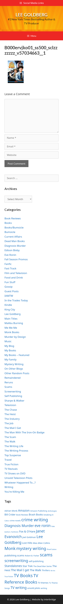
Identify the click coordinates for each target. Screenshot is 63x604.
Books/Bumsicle (13, 227)
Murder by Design (15, 337)
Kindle (8, 305)
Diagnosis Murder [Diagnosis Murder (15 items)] (19, 525)
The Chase (10, 409)
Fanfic (8, 264)
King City (9, 309)
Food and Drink (13, 277)
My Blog (9, 346)
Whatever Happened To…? (20, 482)
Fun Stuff (9, 282)
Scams (8, 387)
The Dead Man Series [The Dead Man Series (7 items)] (42, 566)
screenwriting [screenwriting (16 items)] (16, 560)
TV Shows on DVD (14, 473)
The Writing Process (16, 450)
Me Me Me (10, 327)
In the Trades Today (16, 300)
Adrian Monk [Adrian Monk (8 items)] (10, 510)
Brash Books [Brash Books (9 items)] (36, 514)
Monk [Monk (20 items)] (10, 548)
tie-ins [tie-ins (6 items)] (53, 571)
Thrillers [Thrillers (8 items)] (46, 570)
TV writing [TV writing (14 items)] (18, 587)
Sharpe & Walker (14, 400)
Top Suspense (12, 455)
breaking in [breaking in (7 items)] (48, 515)
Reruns (8, 382)
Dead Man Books (14, 241)
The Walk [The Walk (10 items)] (35, 570)
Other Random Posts (16, 373)
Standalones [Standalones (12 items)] (13, 566)
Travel (8, 459)
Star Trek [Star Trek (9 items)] (28, 566)
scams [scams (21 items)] (46, 555)
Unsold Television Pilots (18, 478)
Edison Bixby (12, 250)
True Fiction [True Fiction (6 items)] (8, 576)
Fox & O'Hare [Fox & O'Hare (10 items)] (27, 531)
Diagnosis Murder (15, 245)
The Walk (9, 441)
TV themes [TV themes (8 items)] (43, 582)
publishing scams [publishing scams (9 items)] (14, 555)
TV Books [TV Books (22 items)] (23, 575)
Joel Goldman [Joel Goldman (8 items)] (29, 537)
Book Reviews (12, 218)
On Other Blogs (13, 368)
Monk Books (11, 332)
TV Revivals (11, 469)
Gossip (8, 286)
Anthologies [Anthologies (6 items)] (52, 511)
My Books (10, 350)
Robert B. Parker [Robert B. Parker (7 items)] (32, 555)
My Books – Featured (16, 355)
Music (8, 341)
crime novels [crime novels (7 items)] (15, 520)
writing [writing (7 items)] (44, 588)
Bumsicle (9, 232)
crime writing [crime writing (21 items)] (34, 519)
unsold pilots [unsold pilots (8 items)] (33, 588)
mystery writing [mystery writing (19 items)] (31, 548)
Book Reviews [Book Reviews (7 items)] (22, 515)
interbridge (50, 599)
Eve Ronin (10, 255)
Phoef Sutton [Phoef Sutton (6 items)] (51, 549)
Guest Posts (11, 291)
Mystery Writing (13, 364)
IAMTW (8, 295)
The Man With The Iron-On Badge (24, 432)
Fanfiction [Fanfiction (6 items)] (14, 532)
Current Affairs (13, 236)
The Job (8, 423)
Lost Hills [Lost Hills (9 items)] (27, 543)
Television (10, 405)
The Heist (10, 414)
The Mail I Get (12, 428)
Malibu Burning (13, 323)
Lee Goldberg (32, 14)
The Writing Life (13, 446)
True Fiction (11, 464)
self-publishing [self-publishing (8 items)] (36, 561)
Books (8, 223)
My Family (10, 359)
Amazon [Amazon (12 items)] (24, 510)
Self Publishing (13, 396)
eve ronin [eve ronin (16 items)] (43, 525)
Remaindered (12, 377)
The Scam (10, 437)
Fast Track (10, 268)
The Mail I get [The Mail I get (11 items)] (20, 570)
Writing (8, 487)
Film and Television (15, 273)
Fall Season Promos (16, 259)
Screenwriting (12, 391)
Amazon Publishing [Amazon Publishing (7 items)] (38, 511)
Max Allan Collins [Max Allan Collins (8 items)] (41, 543)
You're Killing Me (14, 491)
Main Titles (10, 318)
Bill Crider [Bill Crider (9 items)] (10, 514)
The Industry (12, 418)
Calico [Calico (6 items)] (6, 521)
